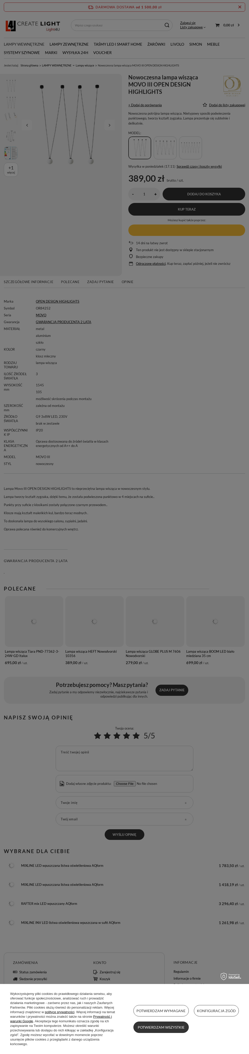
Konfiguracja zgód (216, 1011)
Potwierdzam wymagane (160, 1011)
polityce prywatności (59, 1012)
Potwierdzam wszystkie (161, 1027)
